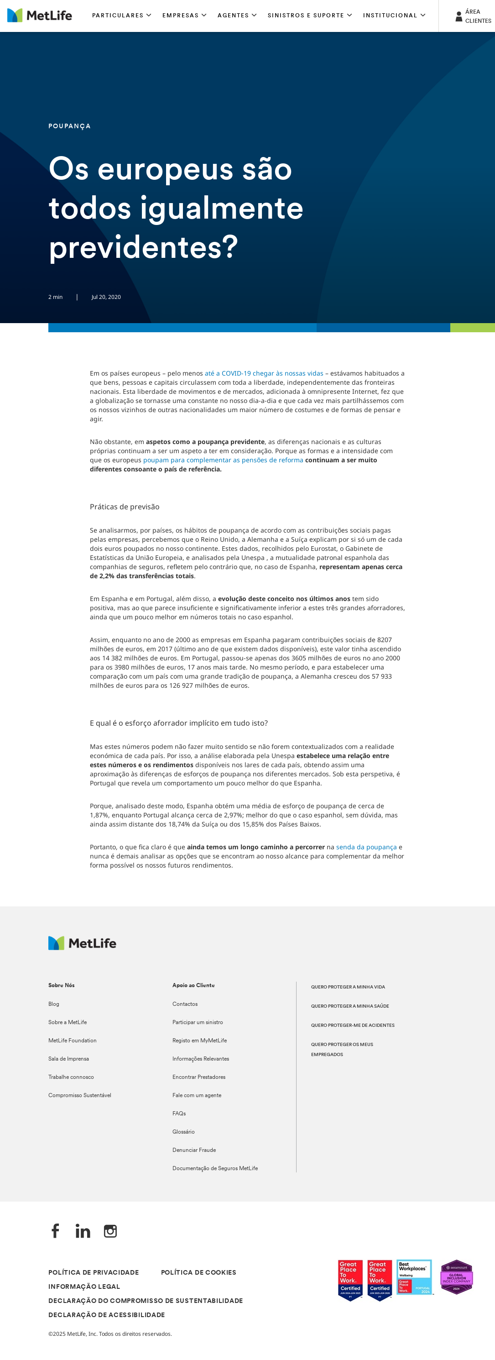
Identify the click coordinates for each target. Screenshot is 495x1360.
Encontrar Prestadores (198, 1077)
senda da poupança (366, 846)
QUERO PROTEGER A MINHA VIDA (348, 987)
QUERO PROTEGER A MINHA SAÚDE (350, 1006)
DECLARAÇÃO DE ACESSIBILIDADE (106, 1315)
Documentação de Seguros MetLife (215, 1169)
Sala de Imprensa (68, 1059)
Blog (53, 1004)
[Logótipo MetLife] (82, 947)
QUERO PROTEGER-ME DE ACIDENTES (353, 1025)
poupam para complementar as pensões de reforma (223, 459)
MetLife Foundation (72, 1041)
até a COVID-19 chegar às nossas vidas (264, 373)
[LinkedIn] (83, 1232)
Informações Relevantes (200, 1059)
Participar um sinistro (197, 1022)
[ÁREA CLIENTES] (472, 16)
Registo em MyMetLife (199, 1041)
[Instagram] (110, 1232)
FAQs (179, 1114)
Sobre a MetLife (67, 1022)
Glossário (183, 1132)
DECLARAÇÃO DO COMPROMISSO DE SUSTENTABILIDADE (145, 1301)
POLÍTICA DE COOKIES (199, 1273)
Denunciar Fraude (194, 1150)
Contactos (185, 1004)
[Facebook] (55, 1232)
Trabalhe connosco (71, 1077)
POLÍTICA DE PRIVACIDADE (93, 1273)
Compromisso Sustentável (79, 1095)
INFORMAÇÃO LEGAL (84, 1287)
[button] (122, 16)
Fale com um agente (196, 1095)
